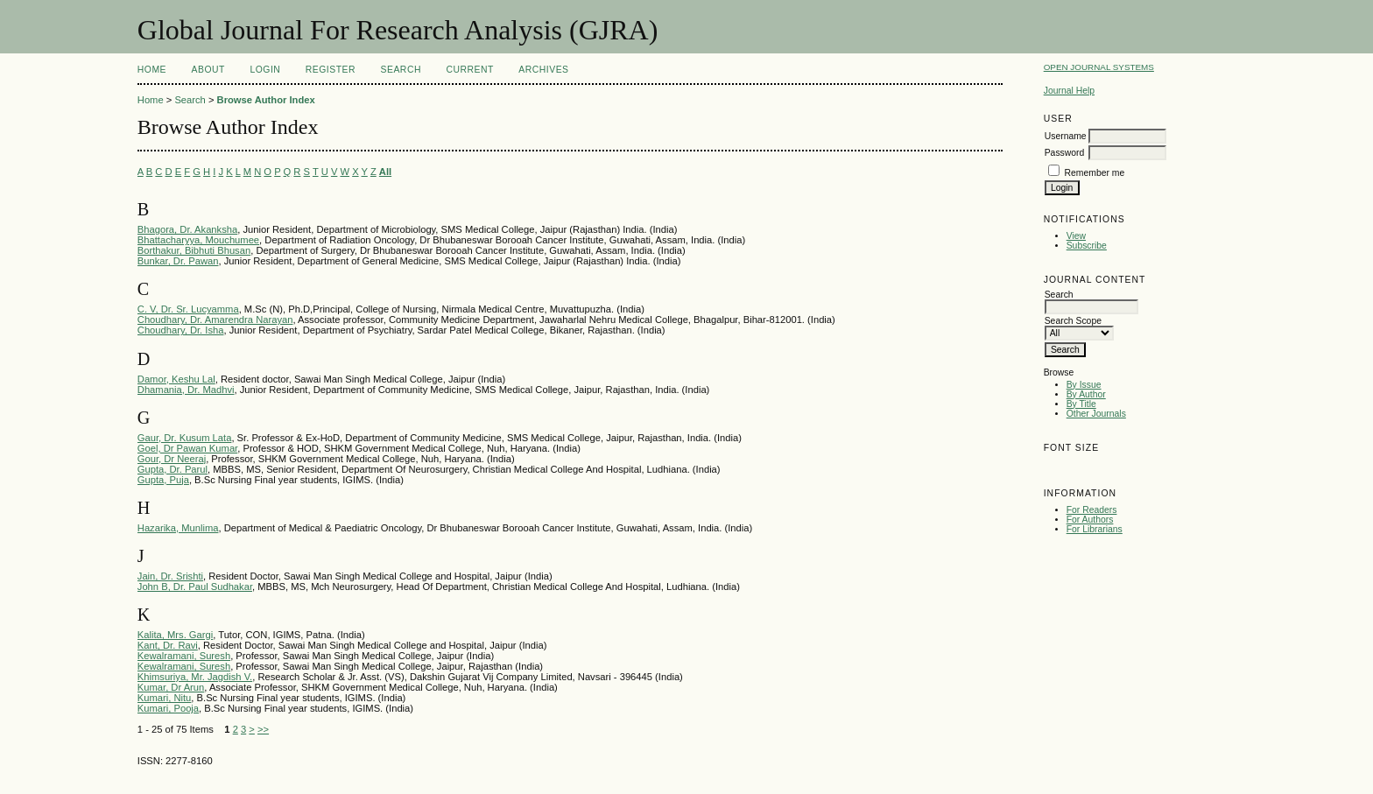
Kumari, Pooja (168, 708)
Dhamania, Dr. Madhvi (186, 389)
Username (1066, 136)
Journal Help (1069, 90)
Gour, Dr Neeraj (171, 458)
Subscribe (1087, 245)
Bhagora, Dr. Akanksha (187, 229)
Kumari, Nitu (164, 697)
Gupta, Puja (163, 479)
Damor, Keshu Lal (176, 379)
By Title (1081, 404)
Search (401, 69)
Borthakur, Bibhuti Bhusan (193, 250)
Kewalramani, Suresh (183, 655)
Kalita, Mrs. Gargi (175, 634)
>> (263, 729)
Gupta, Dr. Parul (172, 469)
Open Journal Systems (1099, 67)
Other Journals (1096, 413)
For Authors (1090, 519)
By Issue (1084, 385)
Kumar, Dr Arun (170, 687)
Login (265, 69)
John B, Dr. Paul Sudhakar (194, 586)
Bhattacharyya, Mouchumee (198, 240)
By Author (1086, 394)
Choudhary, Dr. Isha (180, 330)
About (208, 69)
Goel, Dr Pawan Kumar (187, 448)
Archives (543, 69)
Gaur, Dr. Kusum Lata (184, 437)
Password (1065, 153)
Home (151, 69)
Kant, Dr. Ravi (167, 645)
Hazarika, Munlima (178, 528)
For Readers (1092, 510)
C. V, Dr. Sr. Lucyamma (188, 309)
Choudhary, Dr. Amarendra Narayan (215, 319)
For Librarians (1095, 529)
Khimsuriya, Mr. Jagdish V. (194, 676)
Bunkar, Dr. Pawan (178, 261)
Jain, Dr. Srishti (170, 576)
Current (469, 69)
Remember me (1095, 173)
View (1076, 236)
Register (331, 69)
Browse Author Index (266, 100)
